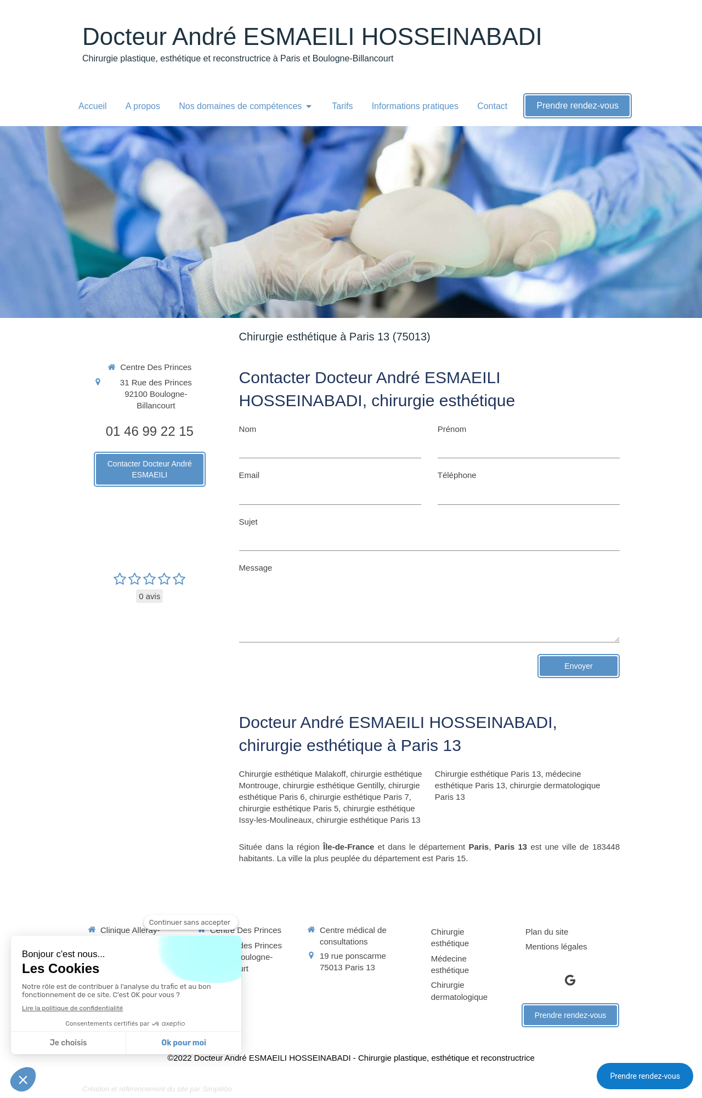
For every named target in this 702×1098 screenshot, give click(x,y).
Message (256, 567)
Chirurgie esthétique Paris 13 (488, 773)
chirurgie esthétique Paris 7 (359, 796)
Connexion (600, 1088)
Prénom (452, 429)
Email (249, 475)
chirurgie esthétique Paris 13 (368, 819)
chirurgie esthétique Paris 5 (289, 808)
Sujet (248, 521)
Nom (248, 429)
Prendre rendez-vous (645, 1076)
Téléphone (457, 475)
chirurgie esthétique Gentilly (333, 785)
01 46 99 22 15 (150, 431)
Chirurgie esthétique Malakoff (292, 773)
